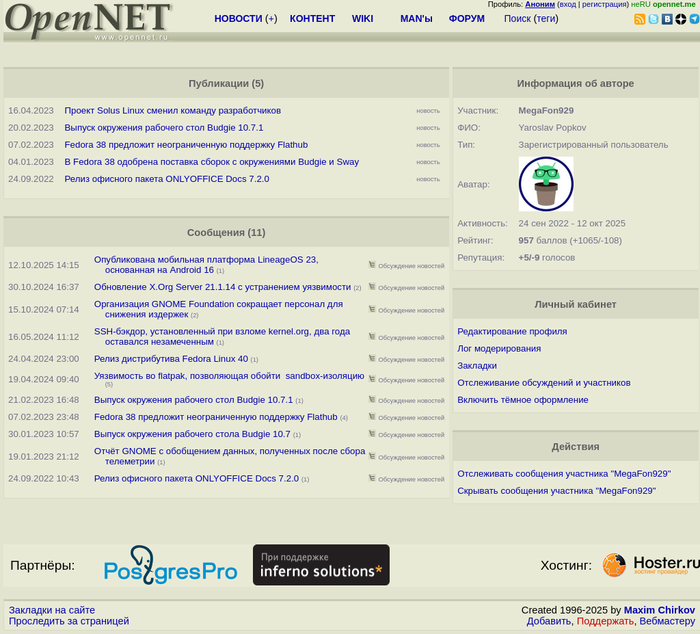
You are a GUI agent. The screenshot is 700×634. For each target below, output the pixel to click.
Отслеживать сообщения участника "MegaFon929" (564, 473)
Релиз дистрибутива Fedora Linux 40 (171, 359)
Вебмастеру (667, 621)
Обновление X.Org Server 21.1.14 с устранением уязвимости (222, 287)
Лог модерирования (499, 348)
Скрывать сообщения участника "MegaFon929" (556, 491)
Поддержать (605, 621)
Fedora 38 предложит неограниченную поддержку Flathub (186, 145)
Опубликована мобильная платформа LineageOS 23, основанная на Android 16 (206, 264)
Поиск (517, 18)
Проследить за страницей (69, 621)
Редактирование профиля (512, 331)
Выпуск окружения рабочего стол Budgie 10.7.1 (163, 127)
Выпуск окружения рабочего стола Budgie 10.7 (192, 434)
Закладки (477, 365)
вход (568, 4)
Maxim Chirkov (659, 610)
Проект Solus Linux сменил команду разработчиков (172, 110)
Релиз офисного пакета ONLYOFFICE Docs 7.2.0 (166, 179)
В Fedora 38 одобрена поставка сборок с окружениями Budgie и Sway (211, 162)
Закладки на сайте (52, 610)
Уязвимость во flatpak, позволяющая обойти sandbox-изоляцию (229, 376)
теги (546, 18)
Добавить (549, 621)
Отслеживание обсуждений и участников (543, 383)
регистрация (604, 4)
